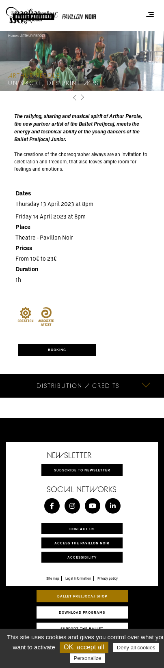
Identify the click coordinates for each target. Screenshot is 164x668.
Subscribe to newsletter (82, 470)
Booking (57, 349)
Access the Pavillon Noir (82, 543)
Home (12, 36)
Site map (52, 578)
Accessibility (82, 557)
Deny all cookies (136, 647)
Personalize (87, 658)
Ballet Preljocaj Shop (82, 596)
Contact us (82, 529)
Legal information (78, 578)
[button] (75, 97)
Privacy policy (107, 578)
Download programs (82, 612)
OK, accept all (84, 647)
